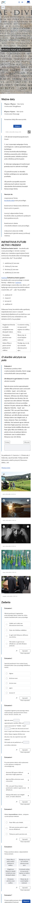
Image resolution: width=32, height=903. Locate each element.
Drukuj (7, 442)
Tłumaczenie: (5, 468)
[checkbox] (17, 673)
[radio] (17, 624)
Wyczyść (27, 442)
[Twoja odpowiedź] (16, 720)
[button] (19, 2)
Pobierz (17, 126)
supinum (18, 282)
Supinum (4, 278)
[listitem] (17, 773)
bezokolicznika (9, 200)
